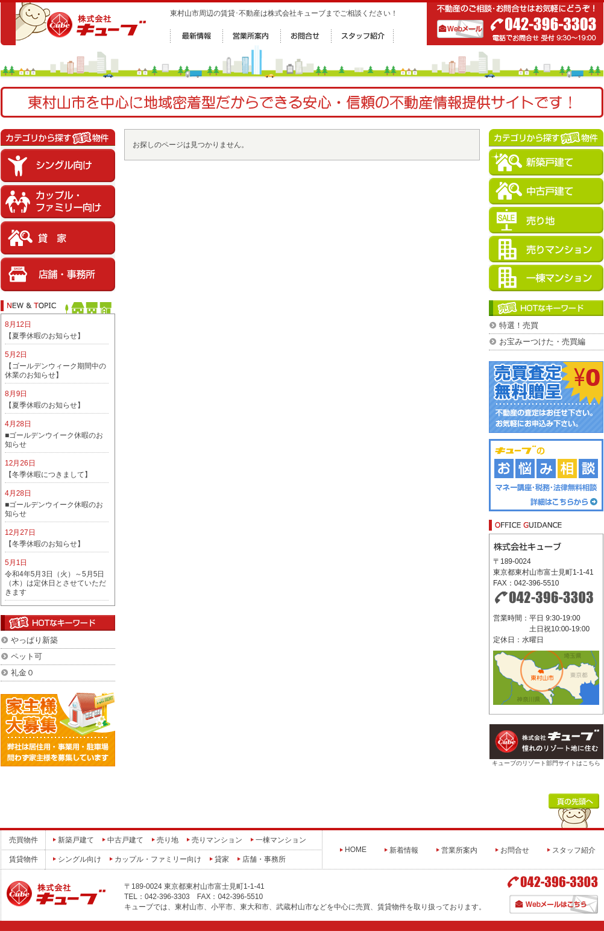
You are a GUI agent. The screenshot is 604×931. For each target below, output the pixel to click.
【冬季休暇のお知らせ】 (44, 544)
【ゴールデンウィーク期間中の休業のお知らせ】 (55, 370)
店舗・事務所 (264, 859)
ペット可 (26, 656)
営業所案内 (459, 850)
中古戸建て (125, 840)
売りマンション (217, 840)
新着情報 (403, 850)
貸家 (222, 859)
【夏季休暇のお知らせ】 (44, 336)
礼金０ (22, 672)
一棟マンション (281, 840)
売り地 (167, 840)
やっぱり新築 (34, 640)
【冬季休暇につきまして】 (48, 474)
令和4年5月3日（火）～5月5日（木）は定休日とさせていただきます (55, 583)
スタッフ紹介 (574, 850)
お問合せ (514, 850)
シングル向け (79, 859)
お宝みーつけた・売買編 (542, 341)
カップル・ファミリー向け (158, 859)
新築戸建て (76, 840)
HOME (355, 849)
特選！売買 (518, 325)
